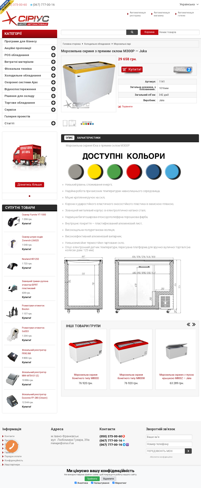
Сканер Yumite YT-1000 (34, 214)
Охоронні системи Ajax (21, 82)
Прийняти (92, 478)
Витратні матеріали (19, 62)
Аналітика (81, 483)
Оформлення (11, 444)
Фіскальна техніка (18, 69)
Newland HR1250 (30, 259)
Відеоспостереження (20, 89)
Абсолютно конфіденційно (161, 457)
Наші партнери (12, 464)
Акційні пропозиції (18, 48)
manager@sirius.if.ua (62, 443)
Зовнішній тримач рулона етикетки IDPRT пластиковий (35, 285)
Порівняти (127, 106)
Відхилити (108, 478)
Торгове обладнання (20, 102)
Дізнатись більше (29, 184)
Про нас (9, 440)
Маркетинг (119, 483)
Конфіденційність (14, 460)
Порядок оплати (13, 456)
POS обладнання (17, 55)
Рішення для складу (19, 96)
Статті (9, 123)
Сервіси (10, 109)
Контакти (9, 436)
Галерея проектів (17, 116)
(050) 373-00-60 (16, 4)
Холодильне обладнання (23, 75)
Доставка (10, 448)
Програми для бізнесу (21, 41)
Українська (187, 4)
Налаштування (100, 483)
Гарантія (9, 452)
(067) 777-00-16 (44, 4)
